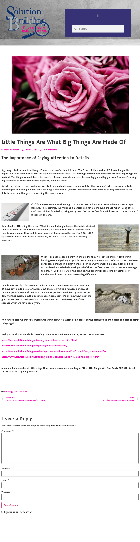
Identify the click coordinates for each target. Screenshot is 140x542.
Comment (7, 431)
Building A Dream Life (15, 391)
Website (5, 492)
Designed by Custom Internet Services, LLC (90, 537)
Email (5, 480)
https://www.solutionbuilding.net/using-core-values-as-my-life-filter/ (39, 340)
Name (5, 469)
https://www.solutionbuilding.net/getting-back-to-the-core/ (34, 345)
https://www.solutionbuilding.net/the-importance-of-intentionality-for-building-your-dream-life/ (53, 351)
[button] (98, 15)
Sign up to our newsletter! (18, 512)
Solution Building (56, 537)
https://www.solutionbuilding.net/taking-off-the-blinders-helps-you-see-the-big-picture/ (50, 357)
